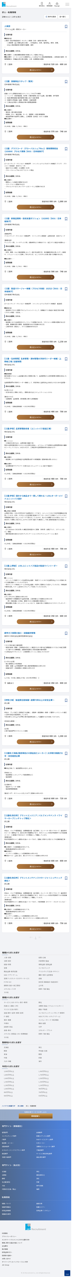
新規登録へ (35, 1116)
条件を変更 (52, 16)
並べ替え (62, 16)
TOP (67, 1274)
